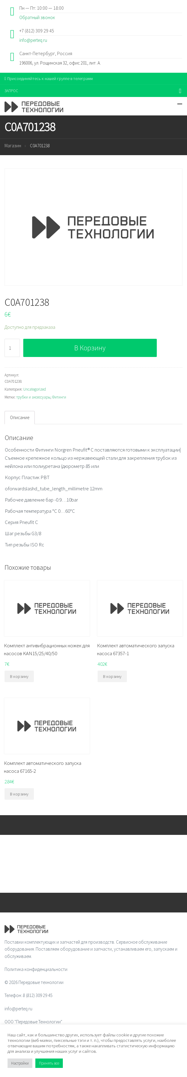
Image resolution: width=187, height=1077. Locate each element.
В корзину (89, 347)
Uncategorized (34, 389)
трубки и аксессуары (33, 397)
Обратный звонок (37, 17)
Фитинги (59, 397)
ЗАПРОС (11, 90)
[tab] (20, 417)
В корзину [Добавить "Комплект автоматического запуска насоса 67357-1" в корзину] (112, 676)
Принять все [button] (49, 1063)
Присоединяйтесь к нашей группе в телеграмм (49, 78)
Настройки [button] (20, 1063)
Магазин (13, 145)
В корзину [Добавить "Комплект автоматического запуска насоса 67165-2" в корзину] (19, 794)
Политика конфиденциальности (36, 969)
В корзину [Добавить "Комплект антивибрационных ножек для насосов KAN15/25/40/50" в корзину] (19, 676)
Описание (19, 417)
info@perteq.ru (33, 40)
